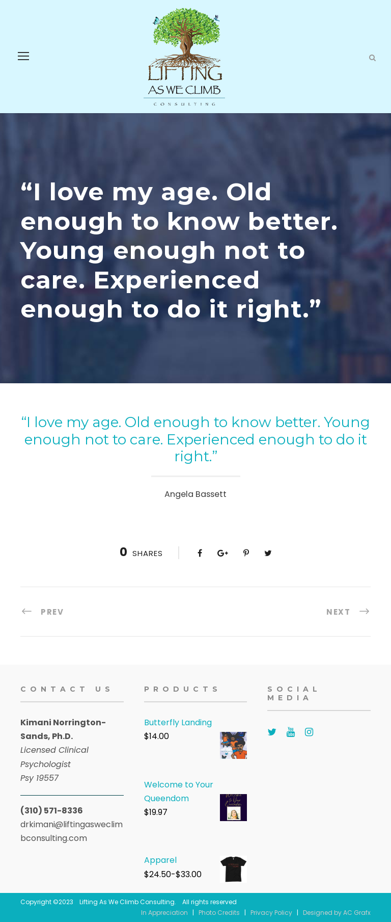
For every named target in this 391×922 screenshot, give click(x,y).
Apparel (160, 860)
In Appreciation (164, 912)
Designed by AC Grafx (337, 912)
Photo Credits (219, 912)
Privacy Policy (271, 912)
